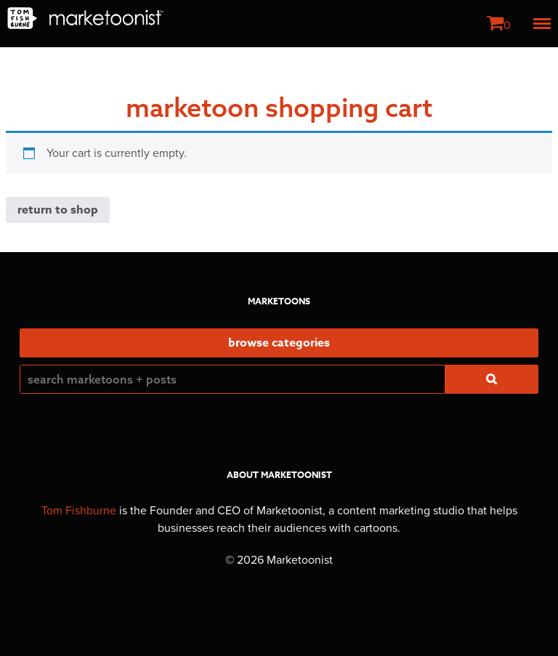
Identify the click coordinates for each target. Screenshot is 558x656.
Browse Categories (279, 343)
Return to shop (57, 210)
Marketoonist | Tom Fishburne (85, 18)
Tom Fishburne (78, 510)
